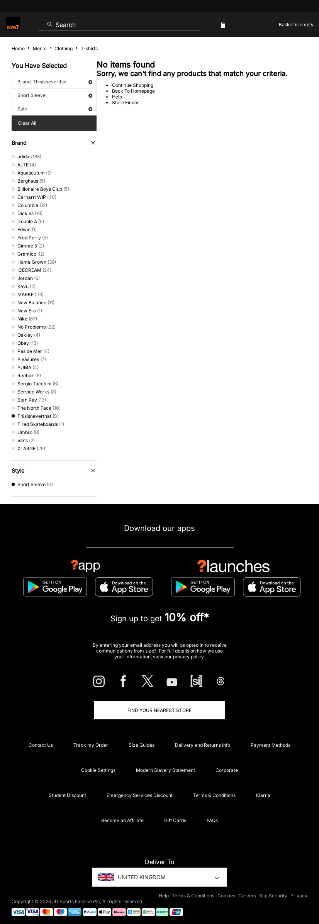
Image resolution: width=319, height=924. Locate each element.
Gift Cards (175, 820)
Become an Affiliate (122, 820)
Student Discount (67, 795)
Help (117, 97)
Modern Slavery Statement (165, 770)
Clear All (27, 123)
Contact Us (41, 745)
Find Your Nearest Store (159, 710)
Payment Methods (270, 745)
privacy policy (188, 657)
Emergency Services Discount (140, 795)
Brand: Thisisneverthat (54, 82)
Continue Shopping (132, 85)
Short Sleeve (54, 95)
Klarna (263, 795)
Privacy (298, 896)
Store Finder (125, 102)
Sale (54, 109)
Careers (247, 896)
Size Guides (141, 745)
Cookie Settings (98, 770)
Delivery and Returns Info (202, 745)
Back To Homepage (133, 91)
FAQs (212, 820)
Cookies (226, 896)
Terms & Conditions (214, 795)
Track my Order (90, 745)
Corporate (226, 770)
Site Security (273, 896)
